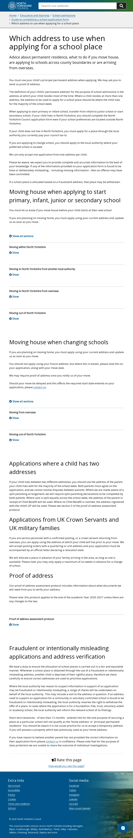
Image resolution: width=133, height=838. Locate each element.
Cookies (12, 799)
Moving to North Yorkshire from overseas (34, 291)
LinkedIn (73, 799)
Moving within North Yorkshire (27, 247)
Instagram (74, 794)
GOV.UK (12, 808)
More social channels (79, 808)
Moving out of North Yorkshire (27, 313)
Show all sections (22, 236)
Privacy (11, 794)
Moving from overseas (22, 412)
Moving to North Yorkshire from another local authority (42, 269)
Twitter (72, 790)
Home (13, 15)
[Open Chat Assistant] (123, 828)
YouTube (73, 803)
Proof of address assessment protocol (31, 619)
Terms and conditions (19, 803)
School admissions (64, 15)
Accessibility (14, 790)
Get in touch (14, 785)
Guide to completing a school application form (40, 19)
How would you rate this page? (66, 766)
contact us (39, 387)
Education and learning (34, 15)
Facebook (74, 785)
